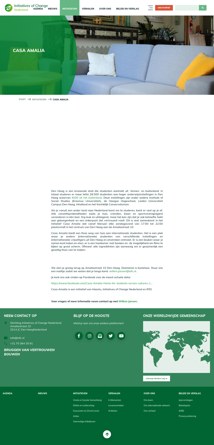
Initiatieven (69, 8)
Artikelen (112, 410)
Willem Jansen (128, 301)
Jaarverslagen (186, 400)
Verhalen (88, 8)
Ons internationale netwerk (157, 405)
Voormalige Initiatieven (84, 421)
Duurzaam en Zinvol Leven (86, 410)
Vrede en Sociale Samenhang (87, 400)
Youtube (122, 335)
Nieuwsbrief (164, 8)
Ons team (148, 400)
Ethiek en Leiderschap (83, 405)
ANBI (181, 410)
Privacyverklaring (187, 416)
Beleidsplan (184, 405)
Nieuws (52, 8)
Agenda (7, 393)
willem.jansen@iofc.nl (122, 271)
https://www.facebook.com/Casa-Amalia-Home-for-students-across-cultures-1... (102, 283)
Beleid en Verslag (127, 8)
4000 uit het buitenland (87, 197)
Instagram (89, 335)
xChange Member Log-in (156, 378)
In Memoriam (114, 400)
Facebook (79, 335)
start (22, 99)
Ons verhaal (149, 410)
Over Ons (105, 8)
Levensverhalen (116, 405)
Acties (76, 416)
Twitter (111, 335)
